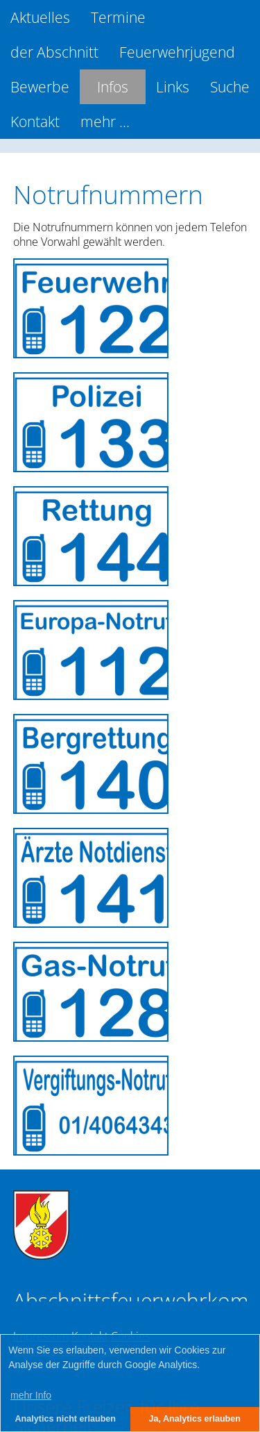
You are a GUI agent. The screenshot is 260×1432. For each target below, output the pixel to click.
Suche (230, 87)
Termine (118, 17)
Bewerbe (39, 87)
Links (172, 87)
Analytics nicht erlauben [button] (65, 1419)
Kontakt (35, 121)
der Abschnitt (54, 52)
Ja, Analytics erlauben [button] (194, 1419)
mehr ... (105, 121)
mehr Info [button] (30, 1395)
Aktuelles (40, 17)
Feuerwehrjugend (177, 52)
